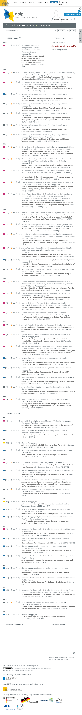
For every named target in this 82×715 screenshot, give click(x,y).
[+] (7, 624)
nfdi (46, 2)
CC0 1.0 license (45, 668)
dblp (16, 2)
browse (23, 2)
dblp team (34, 666)
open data (31, 668)
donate (54, 2)
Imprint (30, 670)
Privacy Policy (22, 670)
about (39, 2)
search (31, 2)
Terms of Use (13, 670)
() (36, 65)
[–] (55, 38)
